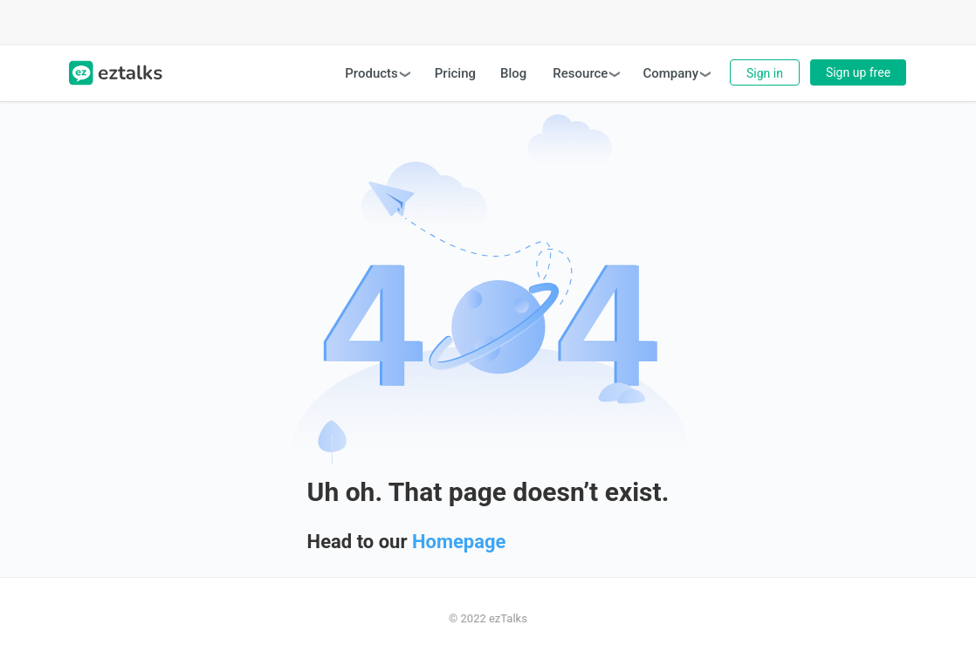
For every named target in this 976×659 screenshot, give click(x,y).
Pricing (455, 73)
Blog (513, 73)
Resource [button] (580, 73)
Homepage (459, 542)
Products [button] (371, 73)
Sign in (764, 73)
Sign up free (858, 72)
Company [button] (670, 73)
